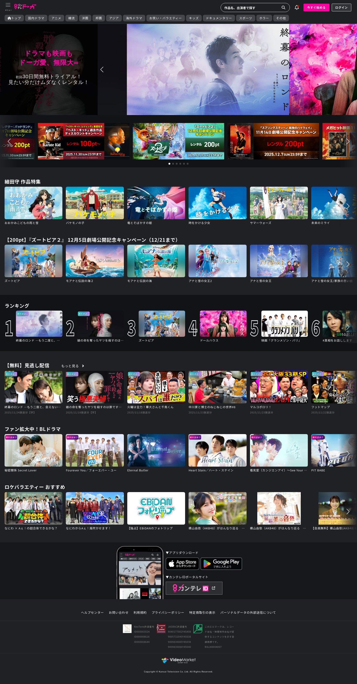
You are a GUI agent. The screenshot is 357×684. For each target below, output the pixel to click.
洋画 (85, 18)
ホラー (264, 18)
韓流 (71, 18)
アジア (114, 18)
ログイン (341, 7)
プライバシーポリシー (168, 612)
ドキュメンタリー (219, 18)
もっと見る (70, 365)
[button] (102, 69)
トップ (14, 18)
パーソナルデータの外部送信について (248, 612)
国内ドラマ (36, 18)
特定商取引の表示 (202, 612)
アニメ (56, 18)
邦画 (98, 18)
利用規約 (140, 612)
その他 (281, 18)
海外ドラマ (134, 18)
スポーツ (245, 18)
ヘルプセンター (92, 612)
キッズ (194, 18)
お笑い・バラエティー (165, 18)
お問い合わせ (118, 612)
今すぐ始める (316, 7)
